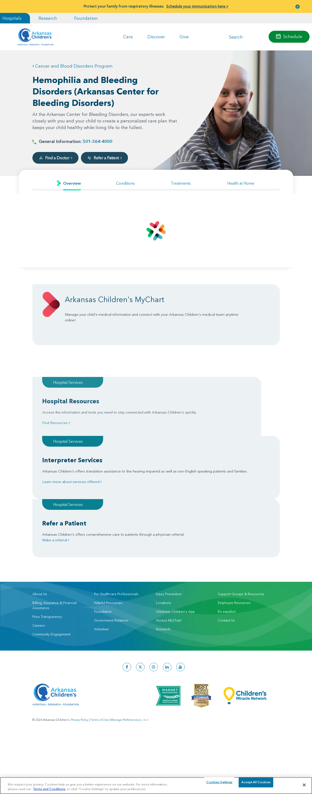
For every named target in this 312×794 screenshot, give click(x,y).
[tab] (69, 183)
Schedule (292, 36)
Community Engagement (51, 559)
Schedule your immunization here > (197, 6)
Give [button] (184, 37)
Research (48, 18)
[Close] (304, 785)
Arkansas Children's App (175, 536)
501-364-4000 (97, 141)
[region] (156, 785)
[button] (297, 6)
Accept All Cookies (255, 785)
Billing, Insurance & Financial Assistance (54, 530)
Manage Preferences (124, 644)
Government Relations (111, 545)
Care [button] (128, 37)
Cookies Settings (219, 785)
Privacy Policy (79, 644)
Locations (163, 527)
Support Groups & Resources (241, 518)
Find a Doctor (55, 157)
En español (226, 536)
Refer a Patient (104, 157)
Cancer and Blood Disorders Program (72, 66)
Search (236, 37)
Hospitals (11, 18)
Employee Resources (234, 527)
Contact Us (226, 545)
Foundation (86, 18)
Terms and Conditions (49, 789)
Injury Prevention (169, 518)
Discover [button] (156, 37)
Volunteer (101, 554)
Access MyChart (168, 545)
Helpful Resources (108, 527)
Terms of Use (99, 644)
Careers (38, 550)
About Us (39, 518)
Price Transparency (47, 541)
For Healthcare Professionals (116, 518)
